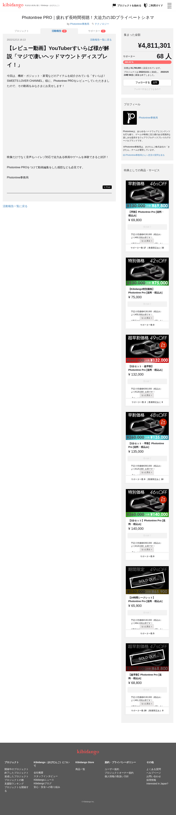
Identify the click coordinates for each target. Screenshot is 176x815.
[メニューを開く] (169, 5)
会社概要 (38, 772)
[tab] (59, 31)
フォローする (147, 83)
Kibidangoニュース (44, 779)
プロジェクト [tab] (21, 31)
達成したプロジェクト (16, 776)
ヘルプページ (153, 772)
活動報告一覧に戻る (101, 39)
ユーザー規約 (112, 769)
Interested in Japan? (157, 783)
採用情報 (151, 780)
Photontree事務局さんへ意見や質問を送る (144, 155)
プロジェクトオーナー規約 (119, 772)
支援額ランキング (14, 783)
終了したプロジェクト (16, 772)
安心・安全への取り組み (47, 787)
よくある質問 (153, 769)
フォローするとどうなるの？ (147, 89)
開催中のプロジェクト (16, 769)
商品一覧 (80, 769)
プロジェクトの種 (14, 780)
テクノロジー (102, 23)
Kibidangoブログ (43, 783)
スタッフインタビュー (46, 776)
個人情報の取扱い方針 (117, 776)
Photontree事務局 (79, 23)
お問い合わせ (153, 776)
